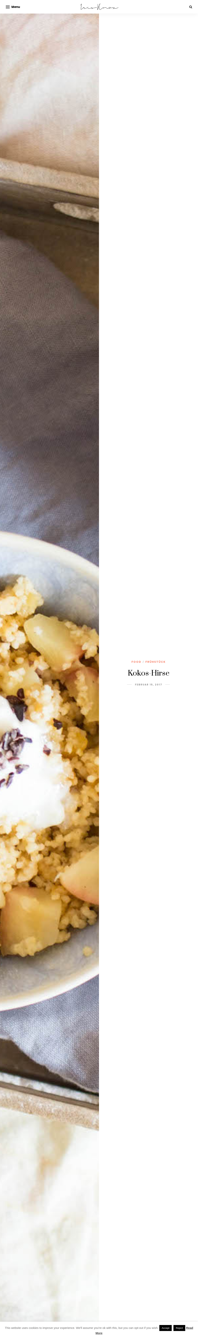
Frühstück (155, 662)
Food (136, 662)
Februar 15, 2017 (148, 684)
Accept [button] (165, 1328)
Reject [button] (179, 1328)
